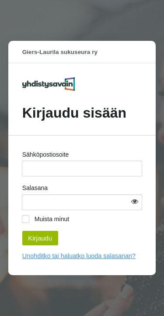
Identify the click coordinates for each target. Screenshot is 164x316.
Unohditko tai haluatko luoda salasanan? (79, 255)
